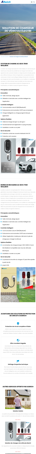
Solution (7, 56)
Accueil (2, 56)
